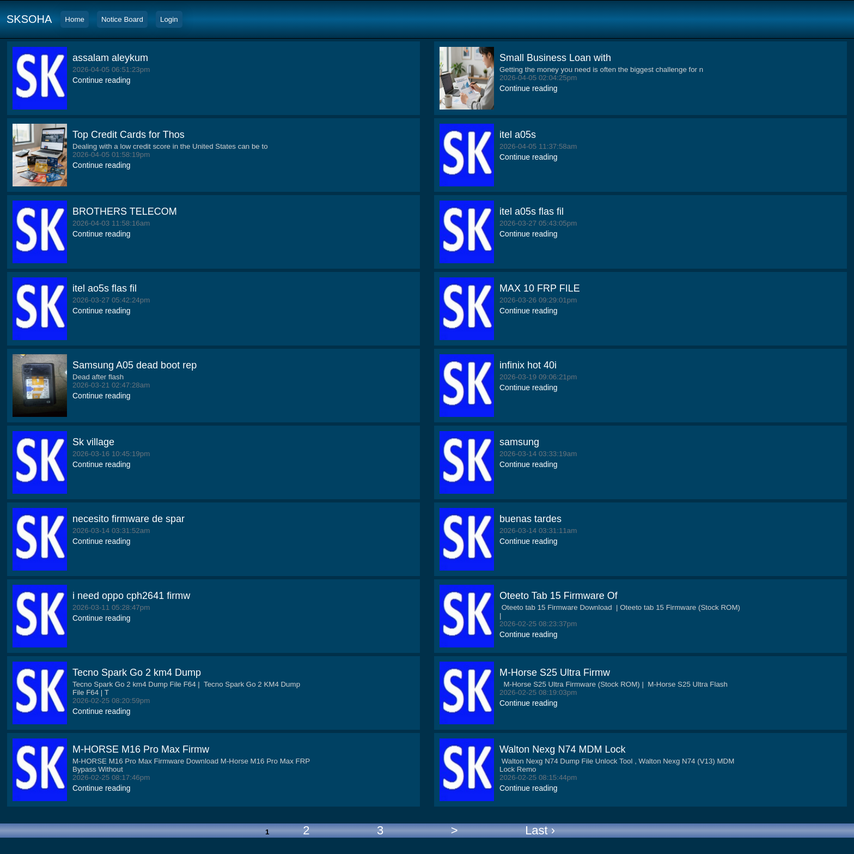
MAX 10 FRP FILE (539, 288)
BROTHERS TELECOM (124, 211)
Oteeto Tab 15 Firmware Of (558, 595)
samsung (519, 442)
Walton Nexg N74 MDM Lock (562, 749)
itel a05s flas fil (531, 211)
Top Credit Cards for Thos (128, 134)
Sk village (93, 442)
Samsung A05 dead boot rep (134, 365)
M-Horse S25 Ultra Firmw (554, 672)
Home (74, 19)
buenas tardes (530, 518)
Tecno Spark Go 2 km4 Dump (136, 672)
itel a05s (517, 134)
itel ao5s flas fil (104, 288)
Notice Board (122, 19)
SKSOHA (29, 19)
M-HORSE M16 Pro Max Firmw (140, 749)
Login (169, 19)
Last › (540, 830)
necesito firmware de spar (128, 518)
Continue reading (101, 80)
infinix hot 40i (528, 365)
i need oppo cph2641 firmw (131, 595)
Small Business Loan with (555, 57)
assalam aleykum (110, 57)
